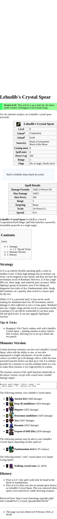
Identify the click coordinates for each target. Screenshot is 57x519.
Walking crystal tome (25, 466)
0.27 (16, 480)
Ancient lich (20, 399)
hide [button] (4, 241)
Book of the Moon (39, 144)
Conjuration (35, 133)
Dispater (18, 410)
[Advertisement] (12, 45)
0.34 (14, 105)
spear (46, 486)
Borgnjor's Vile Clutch (17, 328)
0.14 (16, 486)
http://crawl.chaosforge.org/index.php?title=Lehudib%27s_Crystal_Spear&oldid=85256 (27, 500)
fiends (52, 288)
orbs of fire (21, 288)
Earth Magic (19, 222)
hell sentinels (6, 291)
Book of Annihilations (17, 483)
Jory (16, 421)
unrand (40, 486)
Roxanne (18, 426)
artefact (20, 114)
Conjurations (6, 222)
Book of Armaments (39, 141)
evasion (15, 334)
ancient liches (17, 361)
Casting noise (21, 148)
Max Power (20, 197)
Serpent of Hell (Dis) (25, 432)
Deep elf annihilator (24, 404)
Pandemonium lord (24, 449)
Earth (32, 137)
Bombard (25, 279)
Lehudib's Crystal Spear (20, 488)
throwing (40, 491)
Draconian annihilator (25, 416)
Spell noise (21, 152)
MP (1, 282)
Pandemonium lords (38, 288)
